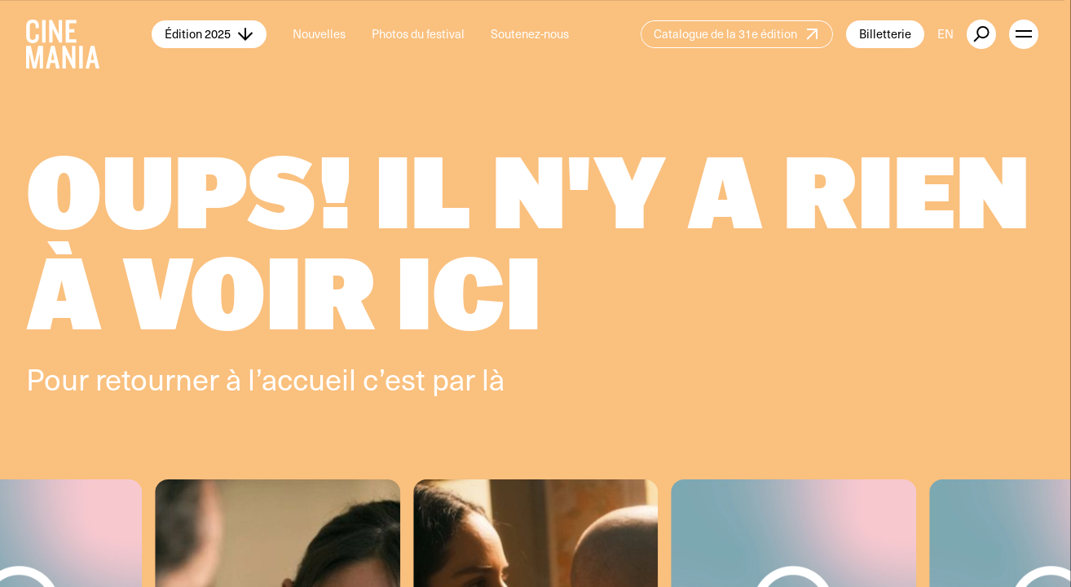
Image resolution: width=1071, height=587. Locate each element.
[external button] (981, 34)
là (493, 377)
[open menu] (1023, 34)
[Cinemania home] (89, 34)
